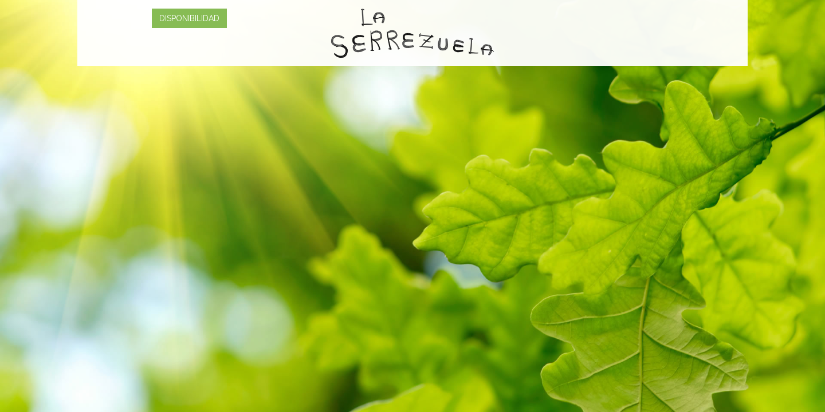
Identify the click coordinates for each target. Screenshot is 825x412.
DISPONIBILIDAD (189, 18)
